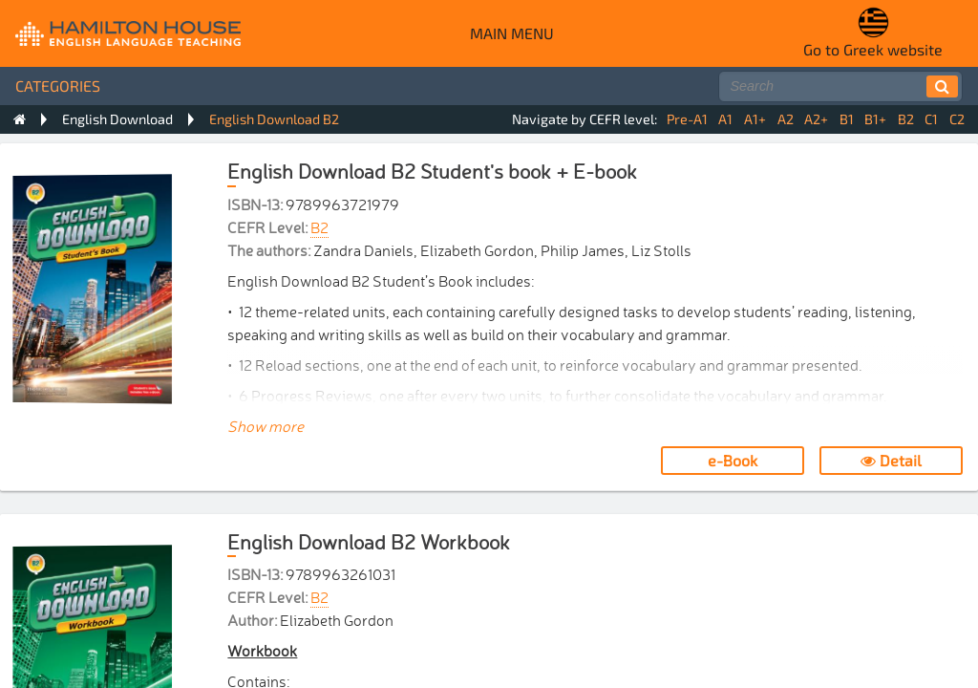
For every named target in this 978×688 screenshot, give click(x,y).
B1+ (875, 119)
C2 (957, 119)
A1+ (755, 119)
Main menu (512, 33)
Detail (891, 460)
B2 (906, 119)
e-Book (732, 460)
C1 (931, 119)
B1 (847, 119)
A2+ (816, 119)
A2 (785, 119)
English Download (117, 119)
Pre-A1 (687, 119)
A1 (725, 119)
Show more (265, 425)
